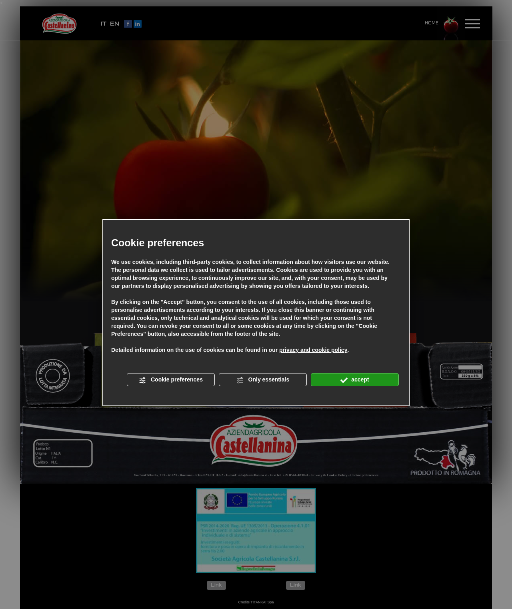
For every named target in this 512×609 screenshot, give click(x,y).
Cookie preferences (171, 379)
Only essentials (263, 379)
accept (354, 379)
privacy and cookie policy (313, 350)
